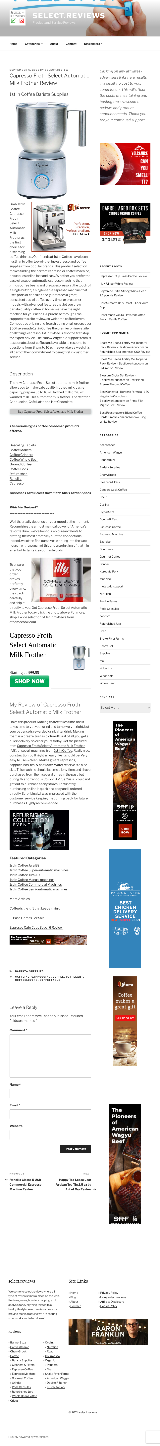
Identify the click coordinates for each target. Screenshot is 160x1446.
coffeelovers (26, 980)
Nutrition (105, 593)
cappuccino (41, 976)
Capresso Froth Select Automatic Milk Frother (51, 746)
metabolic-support (111, 586)
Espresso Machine (111, 534)
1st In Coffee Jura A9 (25, 875)
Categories (34, 43)
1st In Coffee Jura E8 (24, 865)
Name (15, 1084)
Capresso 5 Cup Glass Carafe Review (123, 276)
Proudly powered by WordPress (28, 1436)
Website (16, 1126)
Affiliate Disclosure (112, 1301)
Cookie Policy (108, 1306)
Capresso (17, 483)
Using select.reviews (113, 1297)
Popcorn (52, 1364)
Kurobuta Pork (109, 571)
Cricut (103, 497)
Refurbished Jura (110, 623)
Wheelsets (106, 675)
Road (103, 631)
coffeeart (74, 976)
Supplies (105, 653)
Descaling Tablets (23, 445)
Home (13, 43)
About (54, 43)
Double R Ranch (110, 519)
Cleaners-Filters (110, 482)
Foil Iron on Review (111, 368)
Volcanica (106, 668)
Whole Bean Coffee (24, 1396)
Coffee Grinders (21, 455)
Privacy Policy (109, 1292)
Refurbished (18, 474)
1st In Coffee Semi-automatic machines (39, 889)
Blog (73, 1297)
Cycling (104, 504)
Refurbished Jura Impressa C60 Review (125, 351)
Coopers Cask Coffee (113, 489)
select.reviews (68, 15)
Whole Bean (107, 683)
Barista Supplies (29, 971)
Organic (50, 1360)
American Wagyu (111, 452)
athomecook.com (23, 622)
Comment (18, 1030)
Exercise (105, 541)
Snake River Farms (112, 638)
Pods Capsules (21, 1387)
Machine (105, 578)
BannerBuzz (107, 459)
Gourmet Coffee (110, 556)
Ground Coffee (20, 464)
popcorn (105, 616)
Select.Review (57, 69)
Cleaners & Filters (23, 1364)
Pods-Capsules (109, 608)
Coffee (14, 1356)
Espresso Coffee (110, 527)
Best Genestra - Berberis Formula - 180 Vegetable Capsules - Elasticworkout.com (124, 396)
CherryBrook (108, 474)
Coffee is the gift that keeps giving (35, 908)
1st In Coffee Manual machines (32, 880)
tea (102, 660)
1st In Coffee (63, 750)
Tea (49, 1369)
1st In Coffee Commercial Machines (36, 884)
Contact (71, 43)
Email (15, 1105)
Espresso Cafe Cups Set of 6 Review (36, 927)
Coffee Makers (20, 450)
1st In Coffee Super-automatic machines (39, 870)
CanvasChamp (19, 1347)
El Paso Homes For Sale (27, 918)
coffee (58, 976)
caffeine (22, 976)
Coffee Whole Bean (24, 459)
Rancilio (16, 479)
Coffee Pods (19, 469)
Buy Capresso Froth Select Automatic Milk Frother (50, 411)
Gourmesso (107, 549)
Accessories (107, 445)
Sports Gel (106, 646)
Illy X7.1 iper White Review (116, 283)
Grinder (104, 564)
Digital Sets (107, 512)
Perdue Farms (108, 601)
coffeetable (50, 980)
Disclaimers (94, 43)
